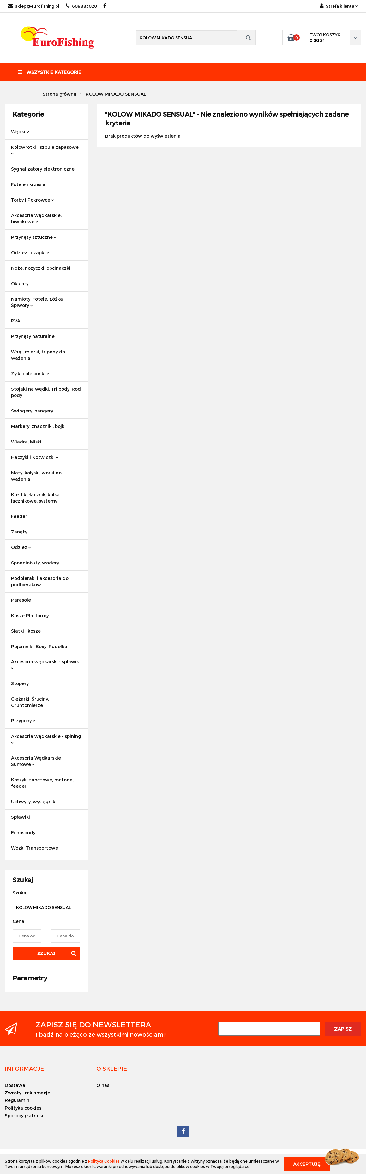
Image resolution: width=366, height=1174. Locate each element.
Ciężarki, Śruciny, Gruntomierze (30, 702)
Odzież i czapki (30, 252)
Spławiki (20, 817)
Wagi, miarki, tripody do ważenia (38, 355)
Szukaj (46, 953)
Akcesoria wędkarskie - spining (46, 738)
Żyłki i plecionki (30, 373)
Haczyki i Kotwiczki (34, 457)
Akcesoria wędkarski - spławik (45, 664)
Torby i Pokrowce (32, 199)
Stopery (20, 683)
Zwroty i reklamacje (27, 1092)
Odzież (21, 547)
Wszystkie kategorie (49, 72)
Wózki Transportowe (34, 848)
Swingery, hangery (32, 410)
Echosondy (23, 832)
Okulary (19, 283)
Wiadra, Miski (26, 441)
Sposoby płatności (25, 1115)
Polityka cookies (23, 1108)
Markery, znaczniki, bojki (38, 426)
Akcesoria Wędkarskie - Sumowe (37, 761)
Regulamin (17, 1100)
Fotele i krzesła (28, 184)
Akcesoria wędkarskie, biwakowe (36, 218)
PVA (15, 320)
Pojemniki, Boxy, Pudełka (39, 646)
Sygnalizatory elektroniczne (43, 169)
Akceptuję (306, 1163)
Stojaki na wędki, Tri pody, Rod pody (46, 392)
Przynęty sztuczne (34, 237)
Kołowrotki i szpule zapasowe (45, 149)
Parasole (21, 600)
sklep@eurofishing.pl (33, 6)
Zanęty (19, 531)
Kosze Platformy (30, 615)
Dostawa (15, 1085)
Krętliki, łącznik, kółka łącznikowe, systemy (35, 497)
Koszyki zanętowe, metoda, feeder (42, 783)
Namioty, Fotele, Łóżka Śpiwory (37, 302)
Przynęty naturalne (33, 336)
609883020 (81, 6)
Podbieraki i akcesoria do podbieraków (40, 581)
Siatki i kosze (26, 631)
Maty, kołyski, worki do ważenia (36, 476)
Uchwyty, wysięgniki (34, 801)
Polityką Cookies (104, 1161)
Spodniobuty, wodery (35, 562)
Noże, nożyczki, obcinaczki (40, 268)
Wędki (20, 131)
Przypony (23, 720)
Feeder (19, 516)
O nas (102, 1085)
